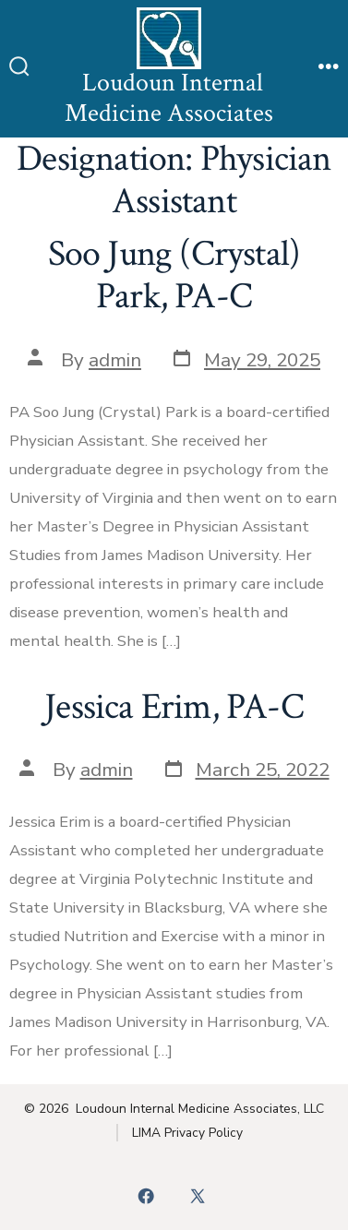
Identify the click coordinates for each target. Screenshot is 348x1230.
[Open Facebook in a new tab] (146, 1196)
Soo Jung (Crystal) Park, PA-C (174, 275)
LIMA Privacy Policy (187, 1132)
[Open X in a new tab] (198, 1196)
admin (115, 360)
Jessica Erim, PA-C (174, 707)
